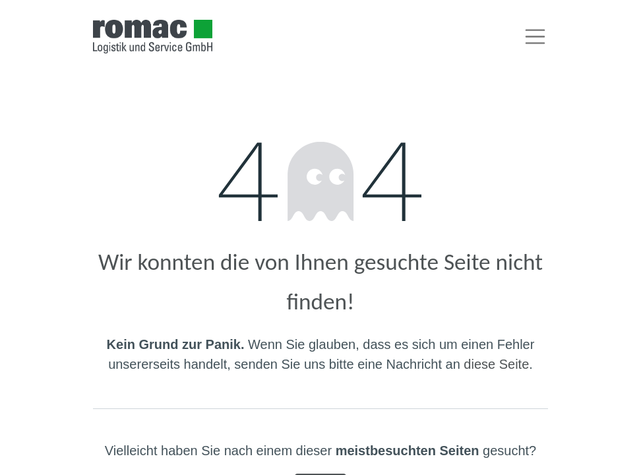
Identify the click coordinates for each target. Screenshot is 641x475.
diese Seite (496, 364)
